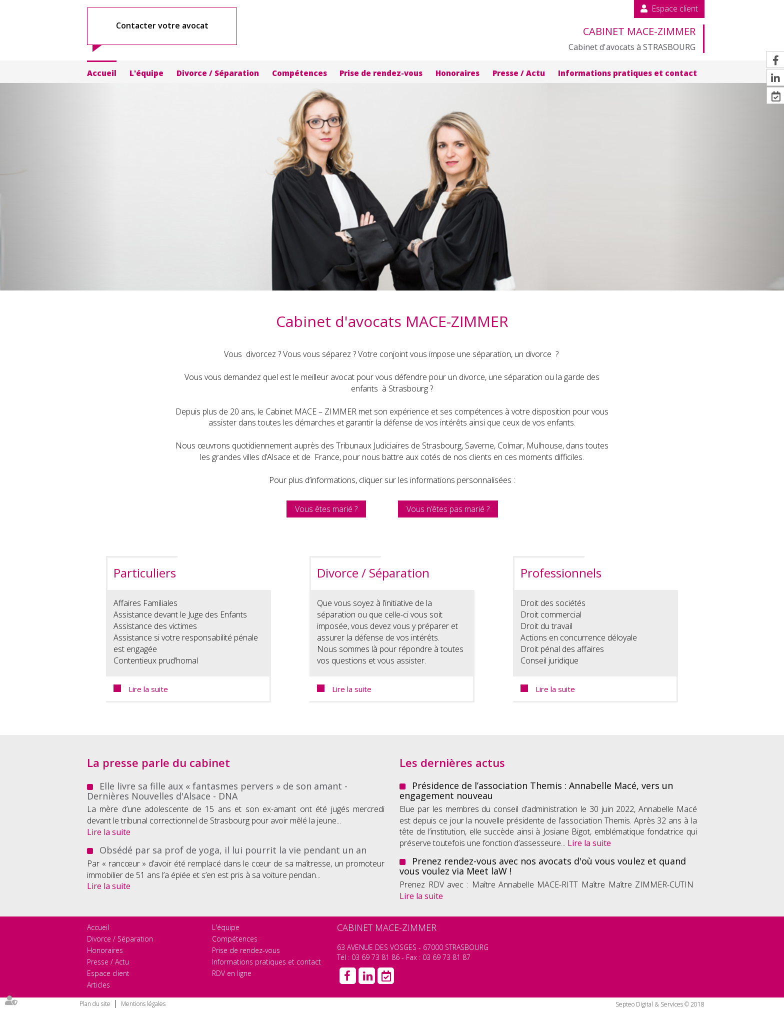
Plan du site (95, 1004)
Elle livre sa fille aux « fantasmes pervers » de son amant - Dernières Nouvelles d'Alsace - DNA (217, 791)
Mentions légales (143, 1004)
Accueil (101, 73)
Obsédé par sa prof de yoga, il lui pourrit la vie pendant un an (233, 850)
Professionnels (561, 572)
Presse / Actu (518, 73)
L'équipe (147, 73)
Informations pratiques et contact (627, 73)
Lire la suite (148, 689)
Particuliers (145, 572)
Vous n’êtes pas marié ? (448, 509)
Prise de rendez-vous (381, 73)
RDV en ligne (232, 973)
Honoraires (458, 73)
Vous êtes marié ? (326, 509)
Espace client (675, 8)
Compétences (299, 73)
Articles (98, 985)
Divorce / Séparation (217, 73)
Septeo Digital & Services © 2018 (660, 1004)
